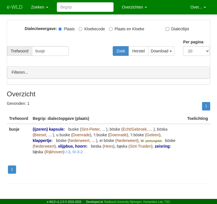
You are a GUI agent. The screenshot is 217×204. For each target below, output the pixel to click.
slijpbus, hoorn (72, 146)
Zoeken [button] (39, 7)
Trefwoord (20, 51)
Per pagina (193, 42)
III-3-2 (77, 151)
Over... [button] (198, 7)
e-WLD (15, 7)
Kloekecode (92, 29)
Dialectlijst (177, 29)
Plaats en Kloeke (126, 29)
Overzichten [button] (134, 7)
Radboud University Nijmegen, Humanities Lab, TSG (137, 201)
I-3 (68, 151)
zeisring (162, 146)
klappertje (42, 140)
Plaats (66, 29)
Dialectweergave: (41, 28)
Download (161, 51)
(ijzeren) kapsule (48, 129)
